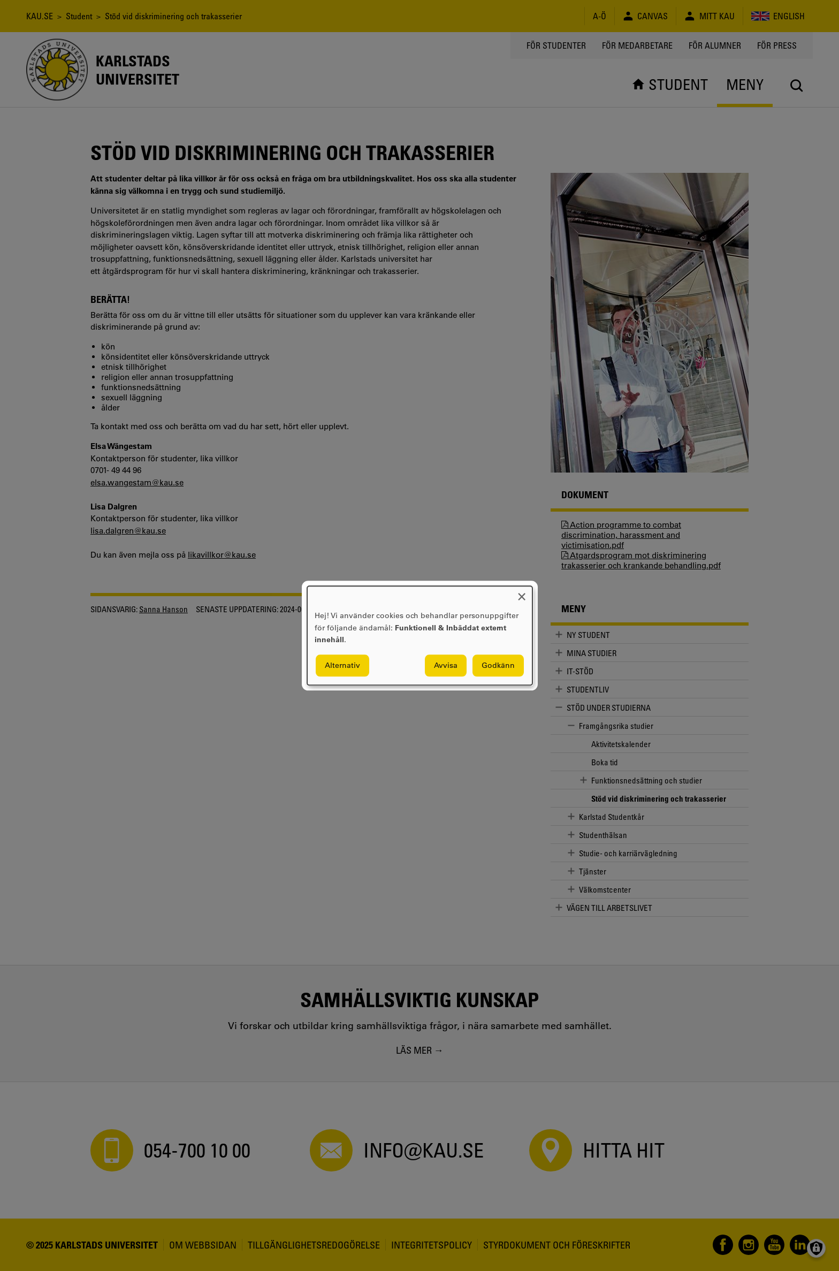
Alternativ (342, 665)
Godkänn (498, 665)
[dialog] (419, 635)
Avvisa (445, 665)
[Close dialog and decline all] (521, 592)
